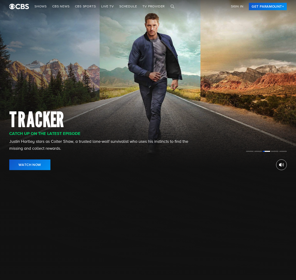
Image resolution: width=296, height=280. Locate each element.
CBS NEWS (60, 6)
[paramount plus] (19, 6)
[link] (268, 6)
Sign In (237, 6)
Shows (40, 6)
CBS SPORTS (85, 6)
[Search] (172, 6)
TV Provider (153, 6)
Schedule (128, 6)
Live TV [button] (107, 6)
